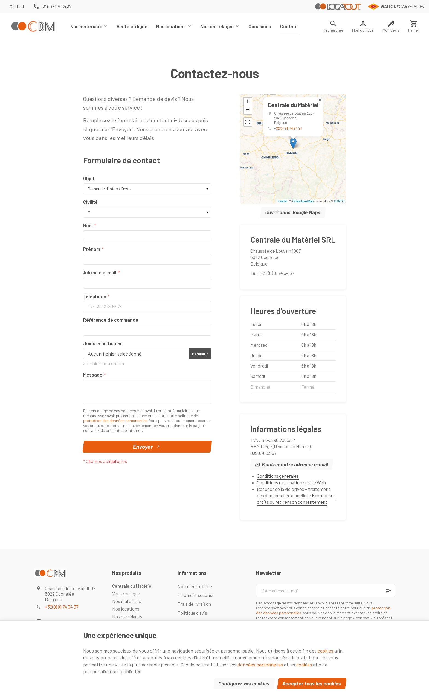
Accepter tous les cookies (312, 683)
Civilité (90, 202)
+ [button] (248, 102)
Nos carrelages (217, 26)
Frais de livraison (194, 604)
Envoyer (147, 446)
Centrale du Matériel (132, 586)
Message (92, 375)
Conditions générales (278, 476)
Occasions (259, 26)
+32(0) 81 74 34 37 (288, 128)
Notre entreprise (195, 586)
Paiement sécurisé (196, 595)
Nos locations (171, 26)
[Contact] (17, 6)
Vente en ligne (132, 26)
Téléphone (94, 296)
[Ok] (388, 590)
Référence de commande (110, 320)
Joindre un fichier (102, 343)
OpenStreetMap (303, 201)
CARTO (339, 201)
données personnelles (260, 665)
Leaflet (282, 201)
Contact (289, 26)
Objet (89, 178)
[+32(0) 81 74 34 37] (52, 6)
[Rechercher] (333, 26)
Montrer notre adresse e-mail (295, 464)
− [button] (248, 110)
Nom (88, 225)
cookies (325, 651)
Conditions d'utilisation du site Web (291, 482)
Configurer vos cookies (244, 683)
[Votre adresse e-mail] (325, 590)
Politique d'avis (192, 613)
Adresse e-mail (99, 272)
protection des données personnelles (115, 420)
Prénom (91, 249)
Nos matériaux (86, 26)
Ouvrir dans (293, 212)
